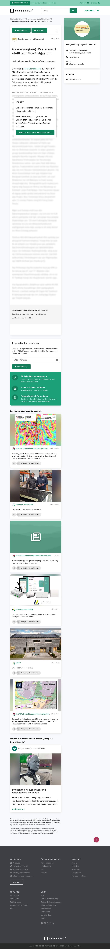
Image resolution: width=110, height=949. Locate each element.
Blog (12, 909)
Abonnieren (21, 30)
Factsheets (14, 899)
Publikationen (15, 902)
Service (44, 873)
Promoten (76, 869)
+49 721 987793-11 (20, 869)
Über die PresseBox (51, 859)
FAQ (42, 869)
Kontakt (39, 30)
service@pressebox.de (47, 833)
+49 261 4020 (74, 57)
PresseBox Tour (20, 3)
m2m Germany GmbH (24, 609)
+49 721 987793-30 (20, 866)
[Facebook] (42, 923)
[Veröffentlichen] (96, 839)
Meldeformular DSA (48, 905)
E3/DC (18, 663)
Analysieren (76, 873)
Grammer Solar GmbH (24, 504)
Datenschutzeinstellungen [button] (51, 902)
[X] (50, 923)
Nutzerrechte (46, 909)
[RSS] (47, 923)
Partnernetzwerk (47, 863)
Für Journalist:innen (80, 876)
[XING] (53, 923)
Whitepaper (14, 896)
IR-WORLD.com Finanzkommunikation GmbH (33, 448)
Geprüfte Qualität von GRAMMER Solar (27, 509)
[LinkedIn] (45, 923)
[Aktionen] (57, 30)
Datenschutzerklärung (49, 899)
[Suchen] (73, 10)
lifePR (43, 918)
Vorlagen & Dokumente (19, 905)
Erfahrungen (46, 866)
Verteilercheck (46, 915)
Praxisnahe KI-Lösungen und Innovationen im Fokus (29, 791)
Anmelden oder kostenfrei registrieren (36, 133)
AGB (43, 896)
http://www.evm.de (76, 64)
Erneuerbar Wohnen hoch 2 (22, 668)
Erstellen (75, 866)
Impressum (45, 912)
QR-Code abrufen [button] (75, 79)
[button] (14, 463)
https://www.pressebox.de (23, 876)
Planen (74, 863)
